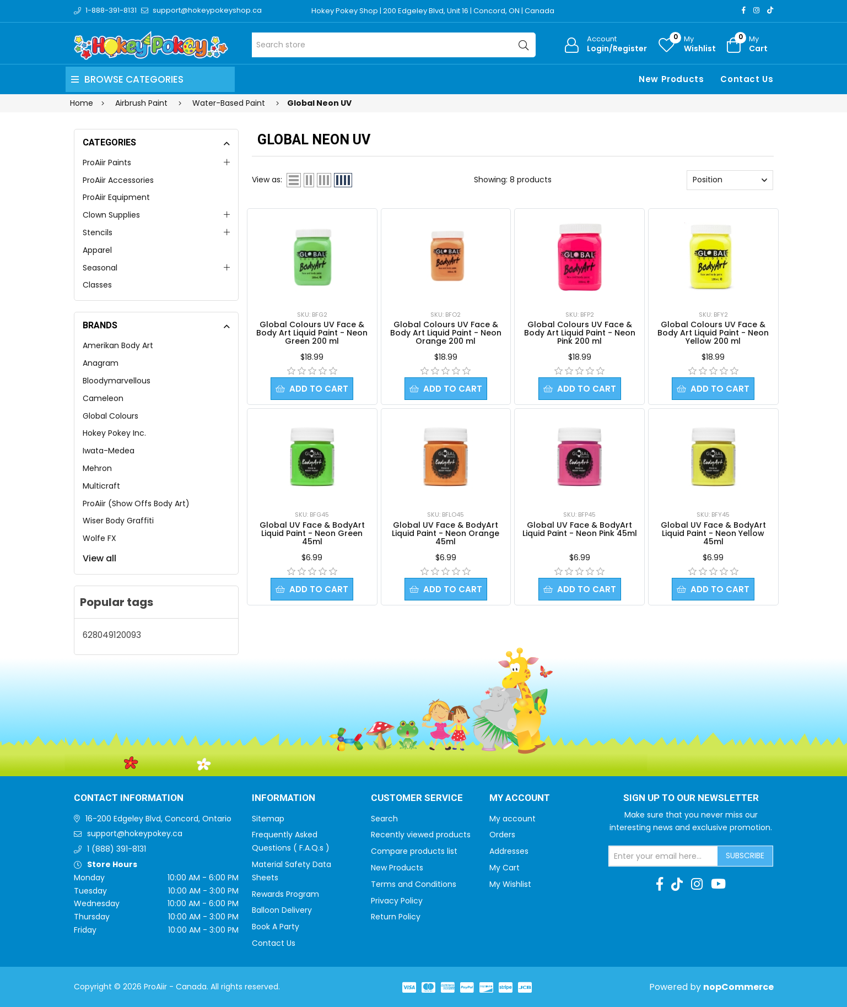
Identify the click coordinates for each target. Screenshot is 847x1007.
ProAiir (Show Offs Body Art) (136, 503)
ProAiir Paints (107, 162)
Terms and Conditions (413, 884)
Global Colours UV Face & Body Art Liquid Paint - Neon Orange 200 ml (445, 333)
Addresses (508, 851)
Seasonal (100, 267)
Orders (502, 834)
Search (384, 818)
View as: (267, 179)
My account (512, 818)
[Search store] (394, 45)
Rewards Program (285, 894)
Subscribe (745, 855)
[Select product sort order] (730, 180)
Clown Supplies (111, 214)
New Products (671, 79)
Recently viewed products (421, 834)
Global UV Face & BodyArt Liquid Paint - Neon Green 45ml (312, 533)
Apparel (97, 250)
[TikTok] (770, 10)
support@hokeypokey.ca (134, 833)
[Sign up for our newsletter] (663, 856)
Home (81, 103)
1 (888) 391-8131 (116, 848)
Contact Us (746, 79)
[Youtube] (718, 884)
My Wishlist (510, 884)
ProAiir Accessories (118, 180)
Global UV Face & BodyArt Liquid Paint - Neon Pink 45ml (579, 529)
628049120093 (112, 635)
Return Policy (395, 916)
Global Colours (110, 415)
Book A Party (275, 926)
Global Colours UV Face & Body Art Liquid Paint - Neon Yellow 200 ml (713, 333)
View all (99, 558)
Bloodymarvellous (116, 380)
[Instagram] (756, 10)
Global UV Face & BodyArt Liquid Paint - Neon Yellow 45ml (713, 533)
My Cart (504, 867)
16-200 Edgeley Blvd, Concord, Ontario (158, 818)
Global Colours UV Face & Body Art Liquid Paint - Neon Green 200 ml (312, 333)
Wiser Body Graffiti (118, 520)
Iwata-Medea (108, 450)
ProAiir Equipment (116, 197)
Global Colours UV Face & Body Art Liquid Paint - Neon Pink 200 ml (579, 333)
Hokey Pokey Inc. (114, 432)
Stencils (97, 232)
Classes (97, 284)
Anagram (100, 363)
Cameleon (103, 398)
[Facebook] (744, 10)
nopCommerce (738, 987)
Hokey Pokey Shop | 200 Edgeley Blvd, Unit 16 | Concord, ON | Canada (432, 11)
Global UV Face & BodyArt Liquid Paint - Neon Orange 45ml (445, 533)
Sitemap (268, 818)
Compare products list (414, 851)
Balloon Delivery (282, 910)
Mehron (97, 468)
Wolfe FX (99, 538)
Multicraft (101, 485)
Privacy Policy (397, 900)
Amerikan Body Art (118, 345)
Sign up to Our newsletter (691, 798)
